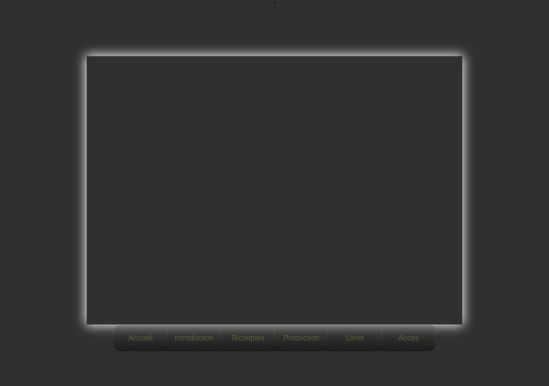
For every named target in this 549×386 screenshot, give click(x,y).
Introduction (193, 337)
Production (302, 337)
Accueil (140, 337)
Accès (408, 337)
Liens (354, 337)
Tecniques (247, 337)
